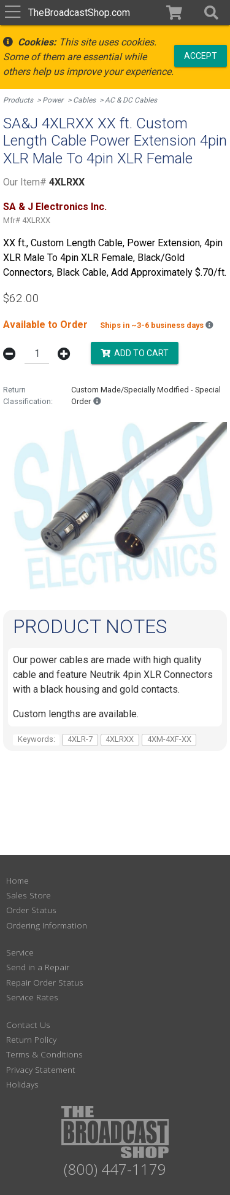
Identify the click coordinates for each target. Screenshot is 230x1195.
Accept (200, 55)
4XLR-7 (80, 739)
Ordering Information (46, 925)
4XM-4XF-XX (169, 739)
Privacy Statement (40, 1069)
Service (20, 952)
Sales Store (28, 895)
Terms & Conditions (44, 1054)
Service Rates (32, 997)
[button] (211, 12)
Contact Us (28, 1024)
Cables (84, 100)
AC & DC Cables (131, 100)
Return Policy (31, 1039)
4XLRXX (119, 739)
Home (17, 880)
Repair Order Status (44, 982)
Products (18, 100)
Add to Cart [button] (135, 352)
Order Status (31, 910)
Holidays (22, 1084)
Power (52, 100)
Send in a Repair (37, 967)
